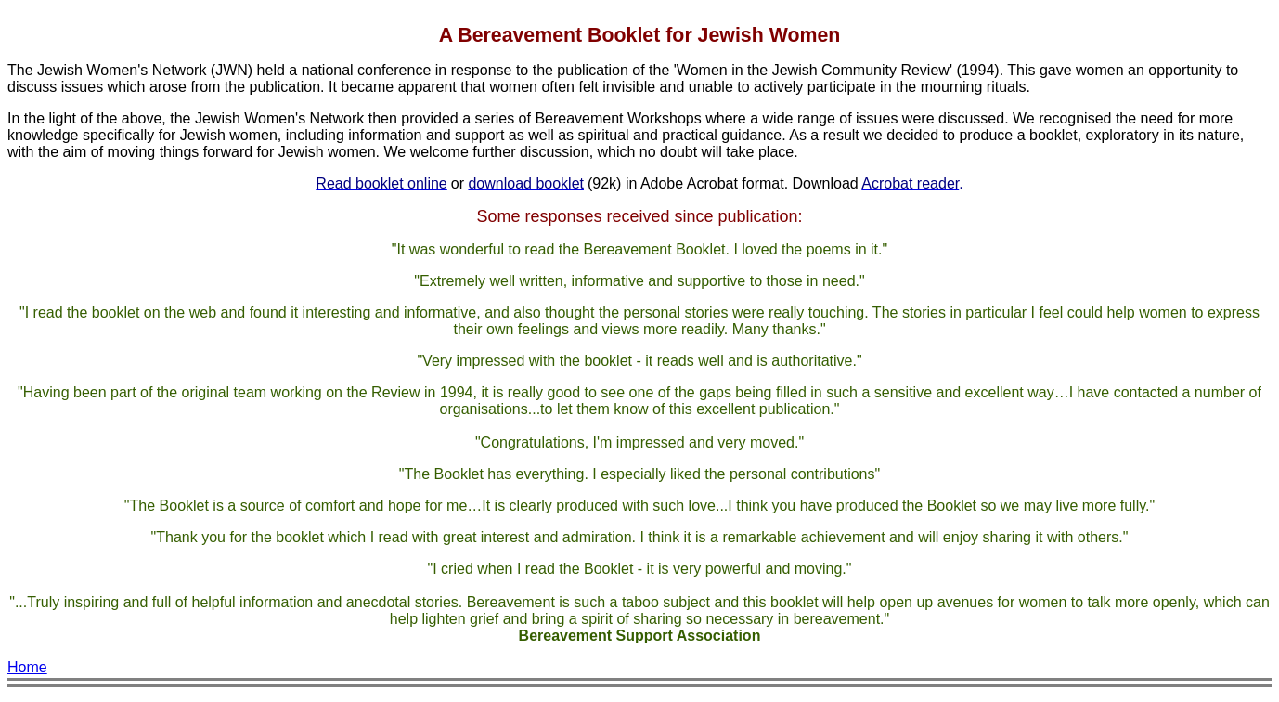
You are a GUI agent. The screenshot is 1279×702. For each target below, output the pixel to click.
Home (27, 667)
